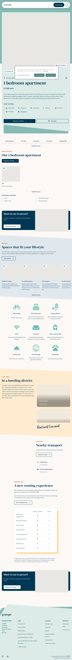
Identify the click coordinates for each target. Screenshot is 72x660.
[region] (36, 72)
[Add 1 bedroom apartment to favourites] (66, 78)
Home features (9, 141)
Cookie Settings (22, 643)
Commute (49, 141)
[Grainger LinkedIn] (8, 653)
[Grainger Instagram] (2, 653)
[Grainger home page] (8, 5)
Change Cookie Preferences (23, 75)
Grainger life (63, 141)
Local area (36, 141)
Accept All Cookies (51, 75)
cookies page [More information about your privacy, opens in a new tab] (45, 71)
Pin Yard (23, 141)
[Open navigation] (67, 5)
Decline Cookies (39, 75)
